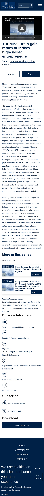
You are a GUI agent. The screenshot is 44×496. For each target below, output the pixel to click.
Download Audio (22, 425)
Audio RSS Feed (14, 411)
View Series (6, 260)
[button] (22, 28)
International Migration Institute (21, 327)
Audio (11, 74)
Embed (31, 74)
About (22, 445)
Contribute (22, 454)
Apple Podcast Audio (16, 403)
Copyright (22, 459)
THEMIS (5, 352)
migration (13, 352)
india (21, 352)
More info (4, 494)
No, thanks (37, 477)
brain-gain (28, 352)
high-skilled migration (11, 355)
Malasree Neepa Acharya (19, 338)
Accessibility (22, 450)
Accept (37, 468)
